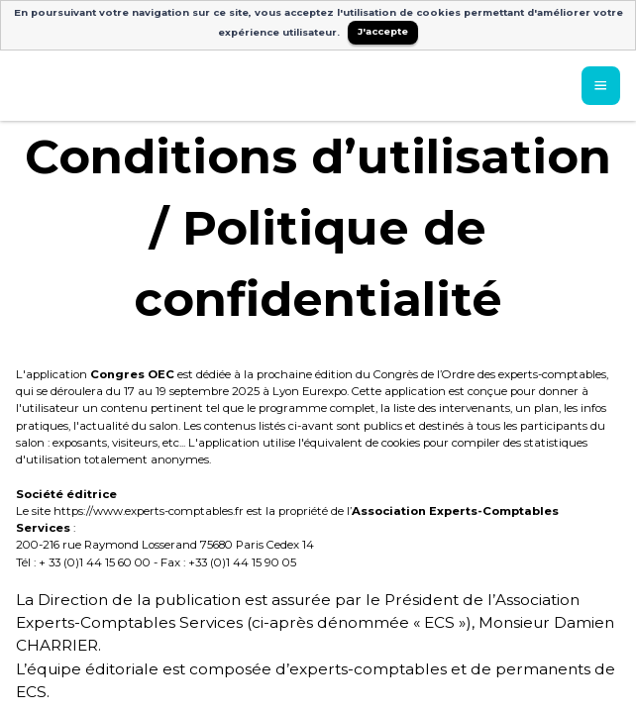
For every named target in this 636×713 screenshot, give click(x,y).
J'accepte (383, 31)
